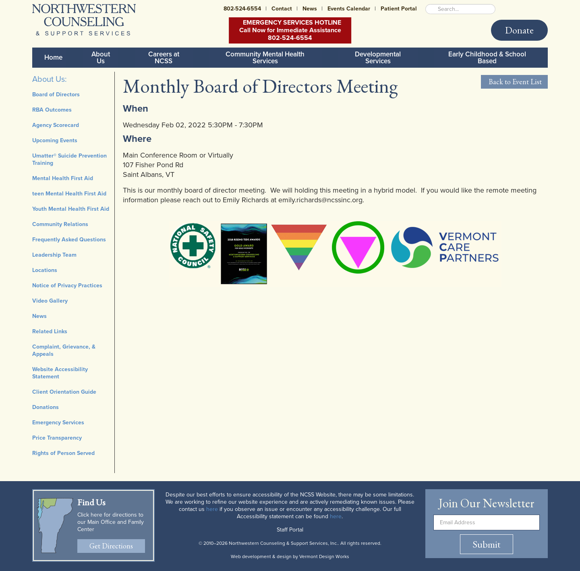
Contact (281, 8)
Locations (44, 270)
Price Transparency (57, 437)
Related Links (49, 331)
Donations (45, 407)
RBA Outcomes (52, 109)
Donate (519, 30)
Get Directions (111, 545)
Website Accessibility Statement (60, 373)
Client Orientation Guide (64, 391)
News (309, 8)
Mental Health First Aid (62, 178)
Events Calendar (348, 8)
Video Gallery (50, 300)
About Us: (49, 79)
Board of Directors (56, 94)
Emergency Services (58, 422)
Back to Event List (514, 81)
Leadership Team (54, 254)
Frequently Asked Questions (69, 239)
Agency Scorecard (55, 125)
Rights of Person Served (63, 453)
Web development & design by (290, 556)
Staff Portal (290, 529)
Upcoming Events (54, 140)
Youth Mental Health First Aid (70, 209)
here (212, 509)
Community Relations (60, 224)
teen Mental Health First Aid (69, 193)
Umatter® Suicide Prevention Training (69, 159)
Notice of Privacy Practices (67, 285)
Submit (486, 544)
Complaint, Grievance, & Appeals (63, 350)
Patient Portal (399, 8)
